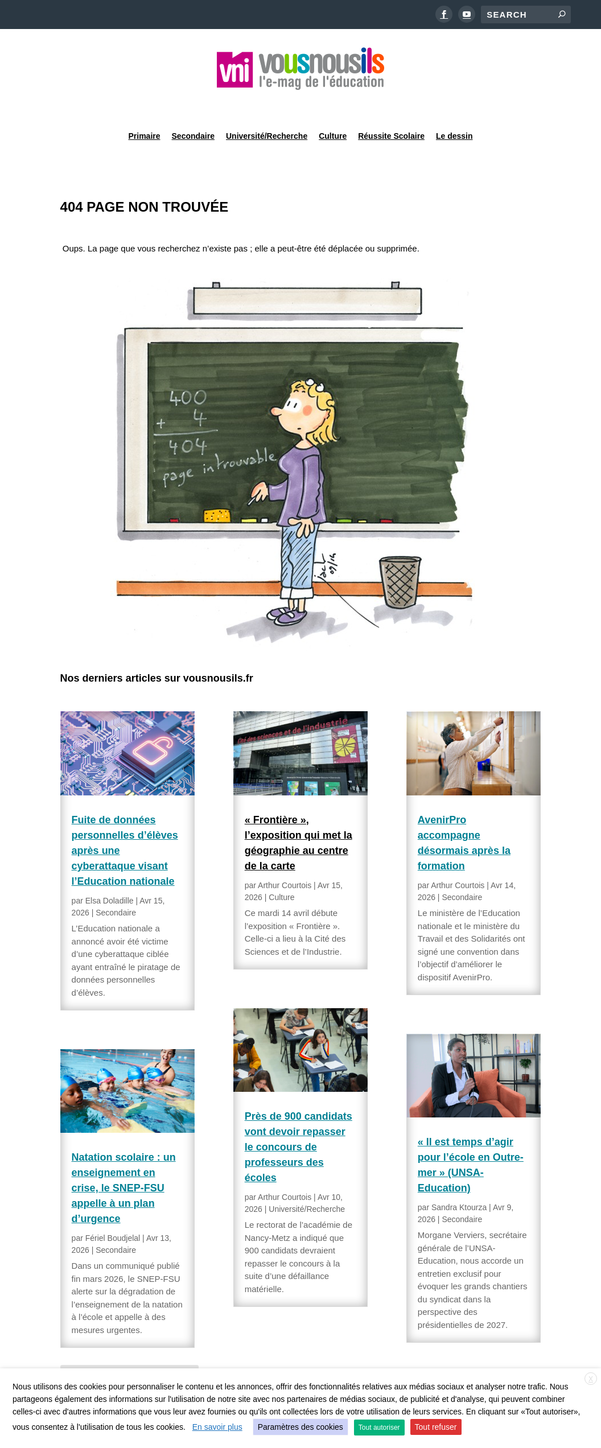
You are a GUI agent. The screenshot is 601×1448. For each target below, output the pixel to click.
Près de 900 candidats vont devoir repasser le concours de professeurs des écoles (298, 1118)
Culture (333, 104)
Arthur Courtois (284, 856)
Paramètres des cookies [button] (300, 1427)
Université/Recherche (266, 104)
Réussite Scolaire (391, 104)
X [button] (590, 1379)
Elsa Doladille (109, 871)
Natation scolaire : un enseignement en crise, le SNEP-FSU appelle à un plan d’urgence (124, 1159)
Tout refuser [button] (436, 1427)
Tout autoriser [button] (379, 1428)
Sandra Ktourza (459, 1178)
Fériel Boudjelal (113, 1209)
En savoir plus (217, 1427)
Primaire (144, 104)
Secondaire (193, 104)
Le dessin (454, 104)
